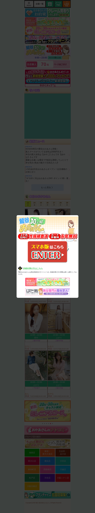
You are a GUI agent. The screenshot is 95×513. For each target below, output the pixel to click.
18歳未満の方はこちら (33, 268)
